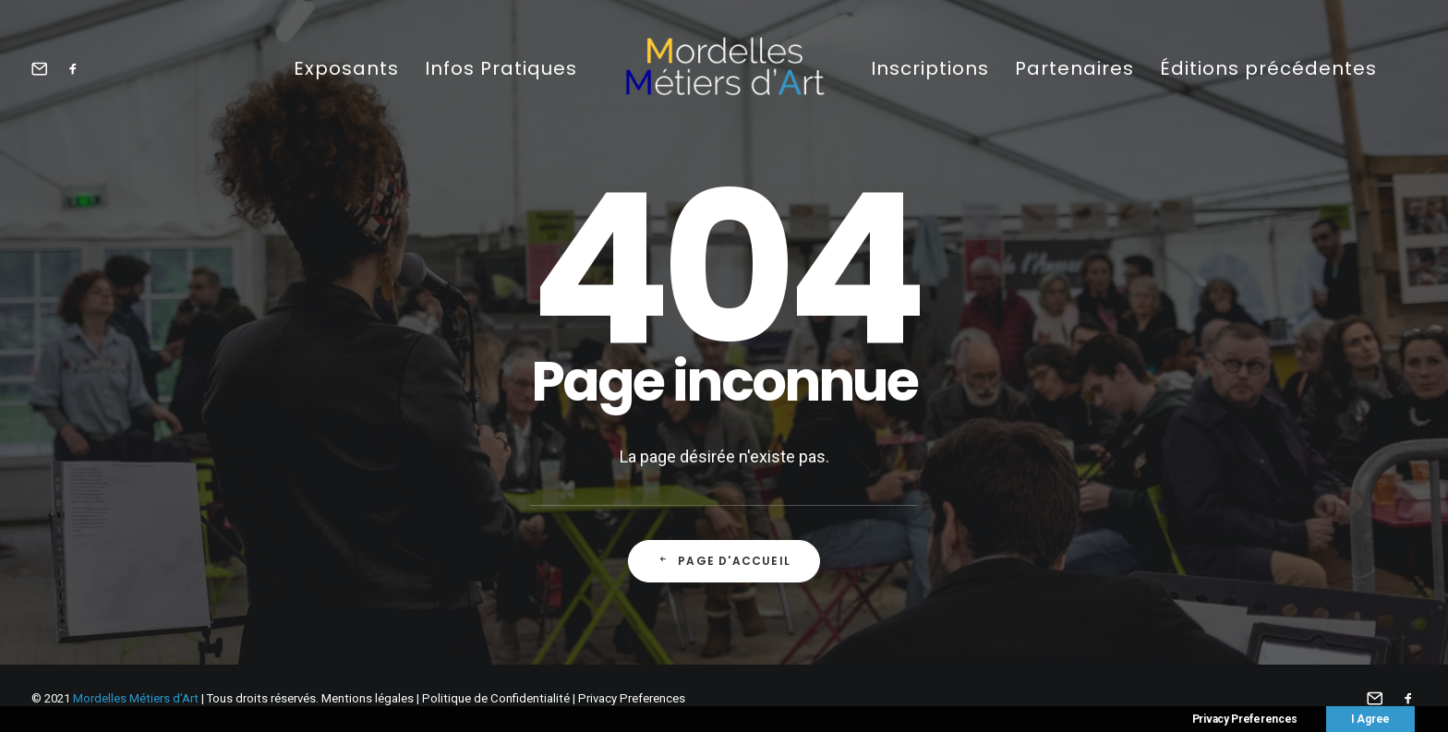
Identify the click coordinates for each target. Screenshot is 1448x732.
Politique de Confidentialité (496, 698)
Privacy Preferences (631, 698)
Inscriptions (930, 68)
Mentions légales (367, 698)
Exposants (346, 68)
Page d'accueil (724, 561)
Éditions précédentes (1268, 68)
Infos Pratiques (501, 68)
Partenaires (1074, 68)
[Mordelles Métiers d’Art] (724, 67)
